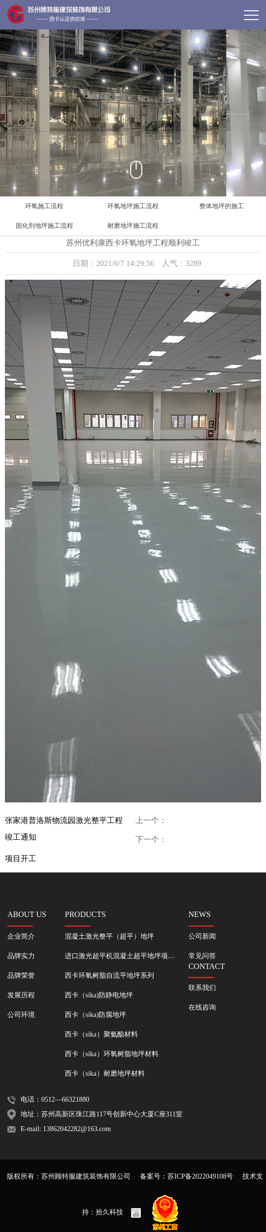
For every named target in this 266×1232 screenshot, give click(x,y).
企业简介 (21, 936)
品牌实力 (21, 956)
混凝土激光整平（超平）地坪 (109, 936)
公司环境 (21, 1014)
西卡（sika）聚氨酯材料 (101, 1034)
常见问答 (202, 956)
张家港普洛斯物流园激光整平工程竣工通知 (64, 828)
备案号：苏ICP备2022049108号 (186, 1176)
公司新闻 (202, 936)
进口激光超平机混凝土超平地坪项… (120, 956)
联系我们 (202, 987)
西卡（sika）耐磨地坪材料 (105, 1073)
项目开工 (20, 858)
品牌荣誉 (21, 975)
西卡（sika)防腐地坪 (95, 1014)
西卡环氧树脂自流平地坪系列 (109, 975)
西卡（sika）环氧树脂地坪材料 (112, 1054)
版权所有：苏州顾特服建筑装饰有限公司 (70, 1176)
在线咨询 (202, 1007)
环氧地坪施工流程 (133, 206)
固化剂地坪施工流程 (44, 225)
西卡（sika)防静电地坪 (99, 995)
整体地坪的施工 (221, 206)
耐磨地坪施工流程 (133, 225)
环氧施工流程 (44, 206)
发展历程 (21, 995)
